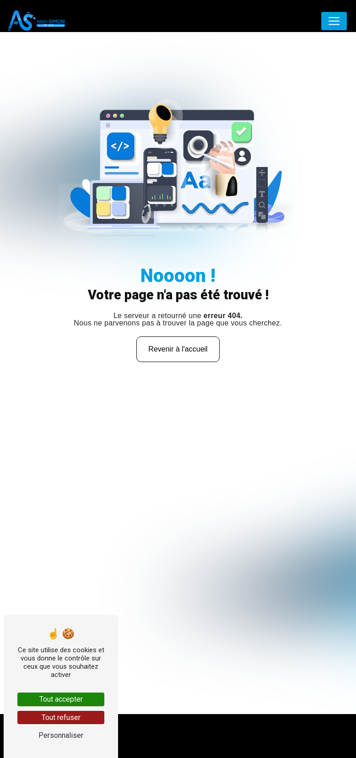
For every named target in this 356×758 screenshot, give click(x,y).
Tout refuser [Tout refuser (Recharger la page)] (61, 717)
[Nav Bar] (334, 21)
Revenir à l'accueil (177, 349)
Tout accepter (61, 699)
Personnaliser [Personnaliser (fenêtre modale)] (60, 735)
